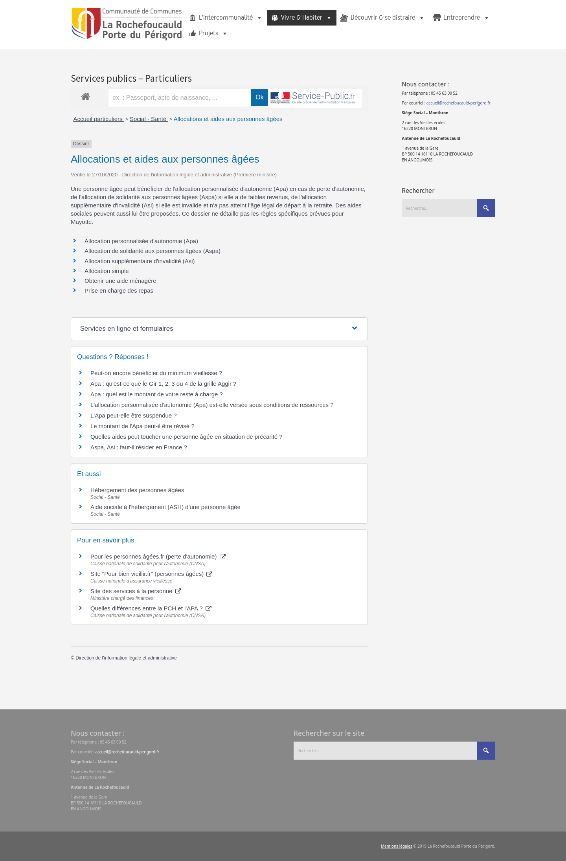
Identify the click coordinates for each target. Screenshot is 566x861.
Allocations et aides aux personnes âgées (228, 118)
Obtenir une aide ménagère (120, 280)
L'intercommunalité (231, 18)
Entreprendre (466, 18)
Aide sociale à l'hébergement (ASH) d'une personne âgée (165, 507)
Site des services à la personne (135, 591)
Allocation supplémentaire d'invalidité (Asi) (140, 261)
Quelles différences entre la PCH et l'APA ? (150, 608)
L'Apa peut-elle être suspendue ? (133, 415)
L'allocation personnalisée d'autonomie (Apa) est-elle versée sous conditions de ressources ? (212, 404)
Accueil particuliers (99, 118)
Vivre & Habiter (307, 18)
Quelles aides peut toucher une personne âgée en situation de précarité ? (186, 436)
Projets (213, 33)
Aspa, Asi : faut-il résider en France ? (138, 447)
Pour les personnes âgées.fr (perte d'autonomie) (158, 556)
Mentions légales (396, 846)
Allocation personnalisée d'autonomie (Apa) (141, 241)
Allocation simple (107, 270)
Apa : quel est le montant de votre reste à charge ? (156, 394)
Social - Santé (149, 118)
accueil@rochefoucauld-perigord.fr (458, 103)
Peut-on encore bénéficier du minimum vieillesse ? (156, 373)
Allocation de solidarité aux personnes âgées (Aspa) (153, 250)
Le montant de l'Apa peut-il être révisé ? (142, 426)
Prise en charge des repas (119, 290)
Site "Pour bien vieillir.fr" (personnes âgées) (151, 573)
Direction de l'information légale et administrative (126, 658)
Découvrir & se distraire (388, 18)
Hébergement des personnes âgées (137, 490)
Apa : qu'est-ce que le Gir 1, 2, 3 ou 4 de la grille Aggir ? (163, 383)
